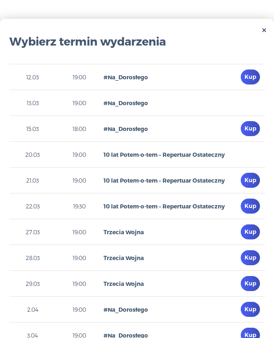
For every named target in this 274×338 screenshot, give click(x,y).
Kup (250, 76)
